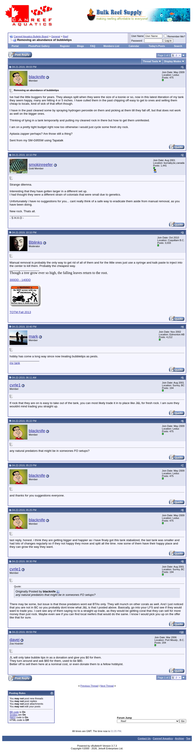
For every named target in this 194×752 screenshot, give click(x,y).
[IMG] (13, 717)
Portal (15, 46)
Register (65, 46)
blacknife (37, 76)
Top (188, 738)
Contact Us (144, 738)
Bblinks (35, 242)
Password (136, 40)
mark (33, 336)
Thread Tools (150, 61)
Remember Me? (174, 36)
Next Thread (107, 685)
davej (15, 639)
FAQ (92, 46)
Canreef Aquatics (163, 738)
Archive (179, 738)
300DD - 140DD (20, 280)
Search (178, 46)
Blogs (80, 46)
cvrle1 (15, 385)
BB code (14, 712)
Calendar (134, 46)
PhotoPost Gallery (38, 46)
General (55, 36)
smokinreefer (41, 164)
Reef (65, 36)
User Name (137, 36)
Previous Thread (89, 685)
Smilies (13, 714)
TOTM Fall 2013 (20, 312)
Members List (111, 46)
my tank (15, 363)
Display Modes (172, 61)
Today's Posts (157, 46)
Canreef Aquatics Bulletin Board (31, 36)
